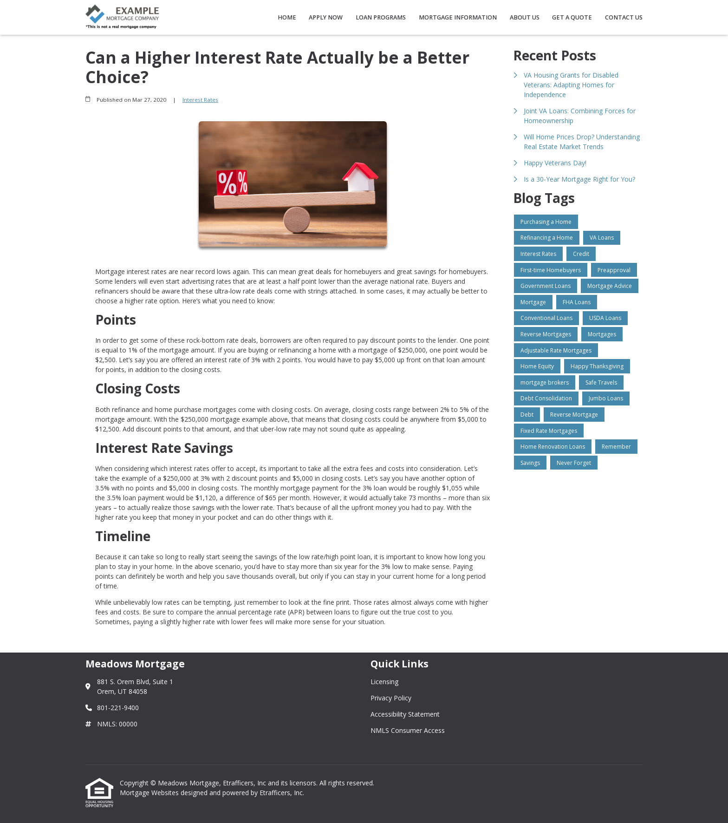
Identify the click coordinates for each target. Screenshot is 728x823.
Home (287, 17)
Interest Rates (200, 99)
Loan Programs (381, 17)
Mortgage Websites (150, 792)
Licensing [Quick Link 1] (384, 681)
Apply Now (326, 17)
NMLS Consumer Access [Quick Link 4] (407, 730)
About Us (525, 17)
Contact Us (624, 17)
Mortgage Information (458, 17)
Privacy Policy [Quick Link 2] (390, 697)
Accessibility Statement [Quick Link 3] (405, 714)
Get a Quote (572, 17)
